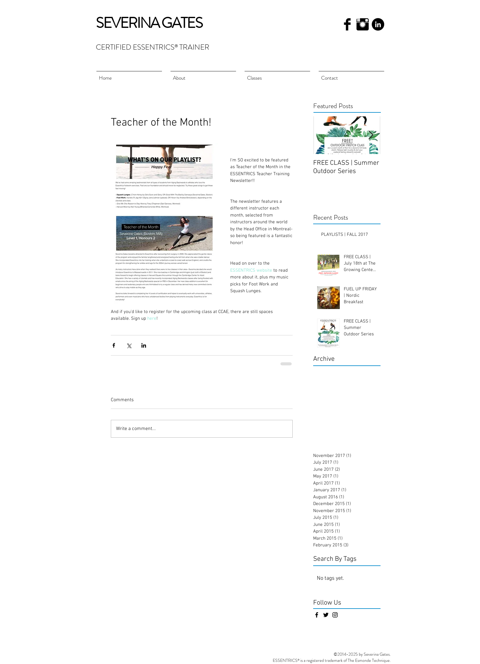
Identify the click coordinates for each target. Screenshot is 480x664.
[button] (277, 75)
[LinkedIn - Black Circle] (378, 24)
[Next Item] (370, 135)
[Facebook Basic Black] (347, 24)
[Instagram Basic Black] (362, 24)
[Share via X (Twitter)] (129, 345)
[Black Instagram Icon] (335, 614)
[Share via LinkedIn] (144, 345)
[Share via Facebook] (114, 345)
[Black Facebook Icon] (316, 614)
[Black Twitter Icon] (325, 614)
